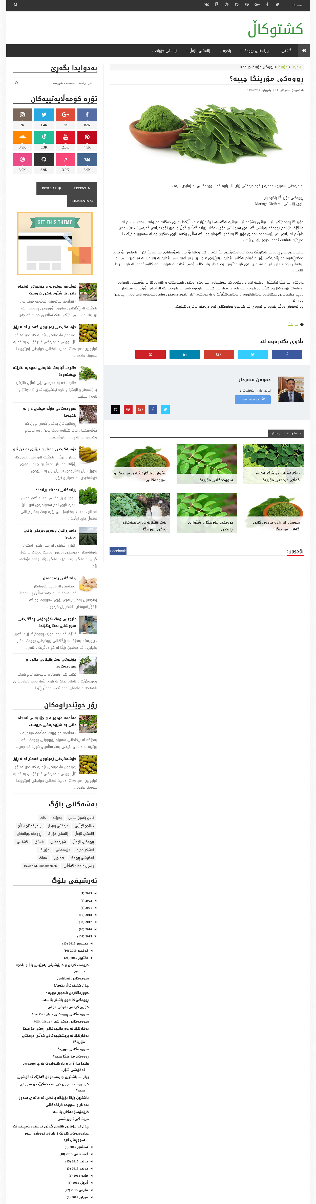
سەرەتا (297, 5)
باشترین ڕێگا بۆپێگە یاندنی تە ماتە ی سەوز (54, 1085)
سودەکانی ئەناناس (73, 965)
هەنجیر (59, 845)
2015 (88, 923)
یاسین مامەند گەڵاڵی (79, 853)
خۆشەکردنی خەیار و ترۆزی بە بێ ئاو (44, 436)
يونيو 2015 (79, 1156)
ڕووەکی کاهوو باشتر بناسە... (65, 987)
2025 (88, 880)
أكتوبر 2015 (79, 945)
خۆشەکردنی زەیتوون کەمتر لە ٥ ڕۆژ (44, 314)
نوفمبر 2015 (78, 938)
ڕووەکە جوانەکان (29, 821)
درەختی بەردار (58, 813)
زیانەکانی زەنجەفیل (59, 565)
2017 (88, 909)
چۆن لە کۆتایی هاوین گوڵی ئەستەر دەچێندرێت (51, 1113)
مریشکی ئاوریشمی (73, 1106)
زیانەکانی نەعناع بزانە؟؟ (56, 477)
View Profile (252, 399)
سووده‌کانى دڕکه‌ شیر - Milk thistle (61, 1009)
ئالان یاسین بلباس (81, 805)
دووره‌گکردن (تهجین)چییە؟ (67, 980)
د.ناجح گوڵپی (84, 813)
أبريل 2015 (80, 1170)
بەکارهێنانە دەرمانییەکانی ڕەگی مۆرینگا (143, 526)
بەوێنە (57, 805)
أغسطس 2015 (76, 1141)
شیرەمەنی (58, 829)
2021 (88, 895)
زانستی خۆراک (58, 821)
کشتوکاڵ (275, 29)
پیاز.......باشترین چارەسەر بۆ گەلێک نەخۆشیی (53, 1064)
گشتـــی (22, 829)
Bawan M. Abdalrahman (40, 853)
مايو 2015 (80, 1163)
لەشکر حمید (85, 837)
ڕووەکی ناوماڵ (83, 829)
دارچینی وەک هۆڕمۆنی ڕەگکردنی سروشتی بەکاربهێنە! (47, 610)
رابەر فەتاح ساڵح (29, 813)
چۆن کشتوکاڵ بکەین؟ (71, 973)
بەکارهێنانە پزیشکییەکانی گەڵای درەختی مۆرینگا (277, 477)
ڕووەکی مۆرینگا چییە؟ (266, 79)
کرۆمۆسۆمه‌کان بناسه (71, 1099)
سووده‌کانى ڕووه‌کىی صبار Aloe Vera (60, 1001)
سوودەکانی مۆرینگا (215, 480)
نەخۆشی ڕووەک (82, 845)
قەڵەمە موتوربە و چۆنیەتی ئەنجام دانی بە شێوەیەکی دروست (46, 277)
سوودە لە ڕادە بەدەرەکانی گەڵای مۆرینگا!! (276, 526)
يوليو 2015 (79, 1148)
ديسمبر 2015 (78, 931)
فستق (39, 829)
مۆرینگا (282, 67)
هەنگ (43, 845)
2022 (88, 888)
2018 (88, 902)
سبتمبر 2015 (78, 1134)
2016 (88, 916)
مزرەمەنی (63, 837)
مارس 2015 (79, 1177)
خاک (43, 805)
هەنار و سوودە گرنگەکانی (67, 1092)
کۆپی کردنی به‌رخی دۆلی (68, 994)
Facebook (118, 551)
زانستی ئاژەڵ (84, 821)
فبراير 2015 (79, 1184)
